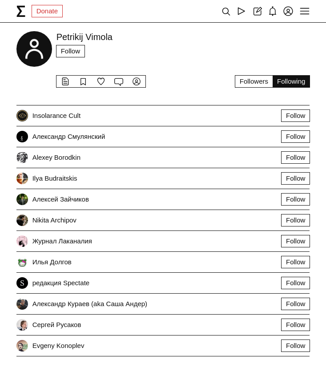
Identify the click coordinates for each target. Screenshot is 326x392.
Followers (254, 81)
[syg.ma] (20, 11)
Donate (47, 11)
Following (291, 81)
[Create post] (257, 11)
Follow (70, 51)
